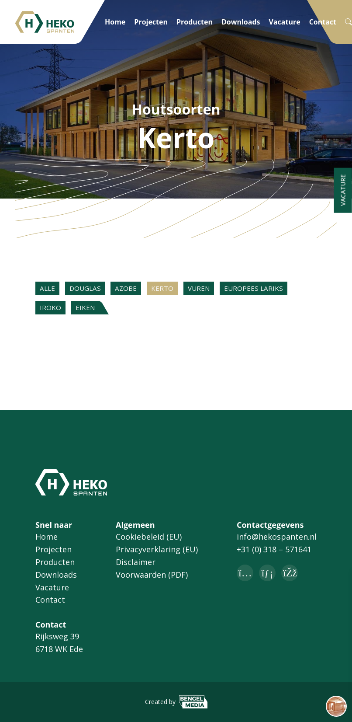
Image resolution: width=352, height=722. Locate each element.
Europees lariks (274, 289)
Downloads (240, 22)
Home (115, 22)
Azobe (135, 289)
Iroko (51, 311)
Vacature (284, 22)
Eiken (89, 311)
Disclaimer (135, 562)
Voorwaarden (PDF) (152, 574)
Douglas (90, 289)
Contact (322, 22)
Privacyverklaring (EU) (157, 549)
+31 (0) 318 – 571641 (274, 549)
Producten (194, 22)
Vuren (215, 289)
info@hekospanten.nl (277, 537)
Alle (49, 289)
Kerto (175, 289)
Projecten (151, 22)
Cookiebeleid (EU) (149, 537)
